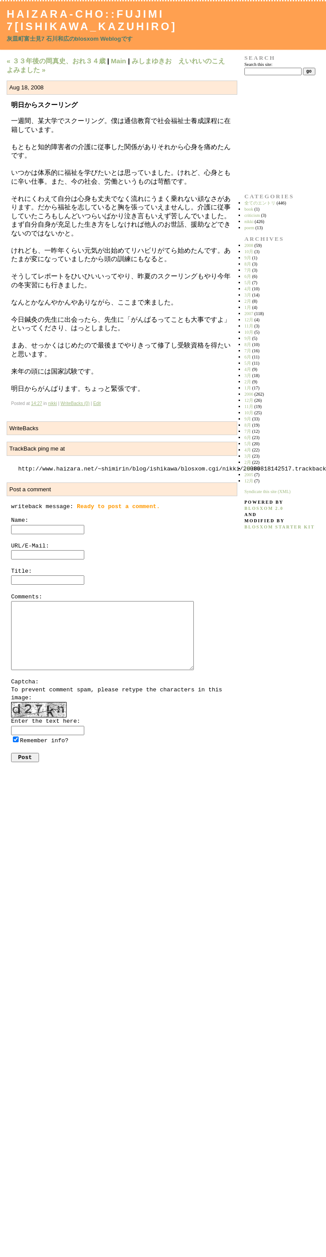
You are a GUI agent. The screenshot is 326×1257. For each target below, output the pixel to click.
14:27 (36, 403)
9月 (247, 257)
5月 (247, 282)
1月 (247, 307)
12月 (248, 319)
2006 (248, 394)
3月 (247, 295)
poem (249, 227)
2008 (248, 245)
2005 (248, 474)
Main (118, 61)
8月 (247, 264)
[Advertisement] (272, 134)
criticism (252, 215)
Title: (21, 571)
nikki (52, 403)
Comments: (26, 597)
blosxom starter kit (279, 526)
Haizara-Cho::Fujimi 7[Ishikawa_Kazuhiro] (92, 20)
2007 (248, 313)
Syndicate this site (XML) (267, 491)
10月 (248, 251)
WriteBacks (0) (75, 403)
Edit (97, 403)
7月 (247, 270)
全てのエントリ (259, 203)
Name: (19, 520)
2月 (247, 301)
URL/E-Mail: (30, 546)
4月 (247, 288)
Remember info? (44, 740)
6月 (247, 276)
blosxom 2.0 (263, 508)
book (248, 209)
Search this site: (258, 64)
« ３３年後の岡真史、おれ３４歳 (56, 61)
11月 (248, 326)
